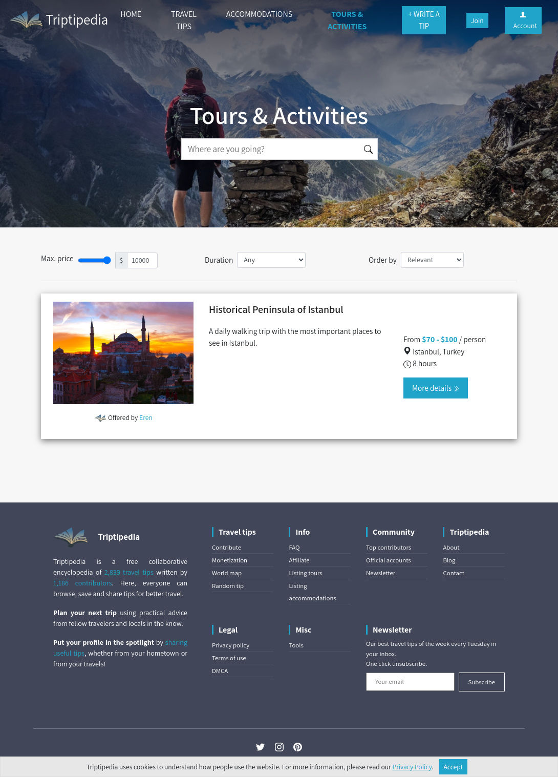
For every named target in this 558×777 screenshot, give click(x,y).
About (451, 547)
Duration (219, 260)
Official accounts (388, 560)
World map (227, 573)
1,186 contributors (82, 582)
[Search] (270, 149)
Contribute (226, 547)
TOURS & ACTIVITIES (347, 20)
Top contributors (388, 547)
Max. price (57, 258)
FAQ (294, 547)
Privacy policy (230, 645)
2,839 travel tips (129, 572)
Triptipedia (58, 21)
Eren (146, 417)
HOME (130, 14)
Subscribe (481, 682)
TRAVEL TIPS (184, 20)
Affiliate (299, 560)
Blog (449, 560)
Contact (453, 573)
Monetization (229, 560)
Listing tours (305, 573)
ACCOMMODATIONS (259, 14)
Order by (383, 260)
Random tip (228, 585)
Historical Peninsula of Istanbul (276, 309)
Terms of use (229, 658)
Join (477, 20)
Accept (453, 766)
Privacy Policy (412, 766)
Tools (296, 645)
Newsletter (380, 573)
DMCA (220, 670)
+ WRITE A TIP (423, 20)
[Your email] (410, 682)
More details (435, 388)
